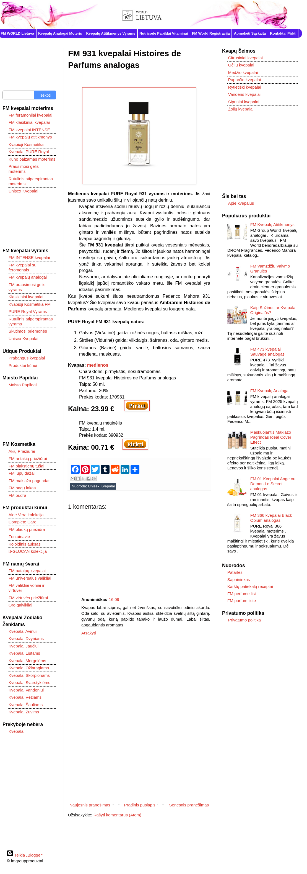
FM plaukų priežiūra (27, 529)
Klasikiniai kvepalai (26, 296)
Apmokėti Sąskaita (250, 33)
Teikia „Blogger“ (25, 855)
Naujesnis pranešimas (89, 805)
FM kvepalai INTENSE (29, 129)
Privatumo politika (244, 620)
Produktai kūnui (23, 365)
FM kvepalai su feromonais (23, 267)
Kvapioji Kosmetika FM (30, 304)
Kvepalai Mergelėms (27, 660)
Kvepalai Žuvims (24, 712)
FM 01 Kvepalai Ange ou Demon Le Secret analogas (272, 483)
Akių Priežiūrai (22, 451)
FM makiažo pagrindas (30, 480)
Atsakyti (88, 633)
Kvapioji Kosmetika (26, 144)
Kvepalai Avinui (23, 631)
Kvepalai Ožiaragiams (29, 667)
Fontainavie (19, 536)
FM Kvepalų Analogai (270, 390)
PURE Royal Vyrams (28, 311)
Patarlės (235, 572)
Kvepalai (17, 731)
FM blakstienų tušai (26, 466)
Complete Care (23, 522)
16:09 (114, 599)
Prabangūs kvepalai (27, 358)
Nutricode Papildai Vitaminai (163, 33)
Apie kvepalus (241, 203)
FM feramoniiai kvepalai (30, 115)
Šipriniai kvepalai (243, 101)
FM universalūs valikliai (30, 578)
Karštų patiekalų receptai (250, 586)
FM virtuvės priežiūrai (28, 597)
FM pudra (17, 495)
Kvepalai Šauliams (26, 704)
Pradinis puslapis (139, 805)
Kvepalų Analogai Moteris (60, 33)
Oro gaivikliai (20, 605)
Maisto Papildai (23, 384)
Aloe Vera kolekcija (26, 514)
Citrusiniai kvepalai (245, 57)
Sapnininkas (238, 579)
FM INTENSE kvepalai (29, 257)
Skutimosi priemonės (28, 331)
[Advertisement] (139, 549)
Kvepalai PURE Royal (29, 151)
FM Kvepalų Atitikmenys (272, 224)
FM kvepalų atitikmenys (30, 137)
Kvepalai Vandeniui (26, 690)
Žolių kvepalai (241, 109)
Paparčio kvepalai (244, 79)
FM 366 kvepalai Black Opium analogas (271, 518)
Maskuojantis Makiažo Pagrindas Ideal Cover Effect (270, 437)
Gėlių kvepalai (241, 65)
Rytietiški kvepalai (244, 87)
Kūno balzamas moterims (32, 159)
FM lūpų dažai (22, 473)
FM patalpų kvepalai (27, 570)
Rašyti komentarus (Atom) (117, 815)
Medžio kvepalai (243, 72)
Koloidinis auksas (25, 544)
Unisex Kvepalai (101, 486)
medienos (97, 365)
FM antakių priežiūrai (28, 458)
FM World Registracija (211, 33)
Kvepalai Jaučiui (23, 646)
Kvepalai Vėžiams (25, 697)
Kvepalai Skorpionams (29, 675)
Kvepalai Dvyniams (26, 638)
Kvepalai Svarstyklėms (29, 682)
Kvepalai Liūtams (24, 653)
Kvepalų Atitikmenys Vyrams (111, 33)
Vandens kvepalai (244, 94)
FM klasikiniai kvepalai (29, 122)
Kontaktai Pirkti (283, 33)
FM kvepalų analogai (28, 277)
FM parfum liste (241, 600)
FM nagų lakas (22, 487)
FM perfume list (241, 593)
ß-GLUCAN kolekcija (28, 551)
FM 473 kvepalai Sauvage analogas (267, 351)
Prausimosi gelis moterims (24, 169)
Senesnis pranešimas (189, 805)
